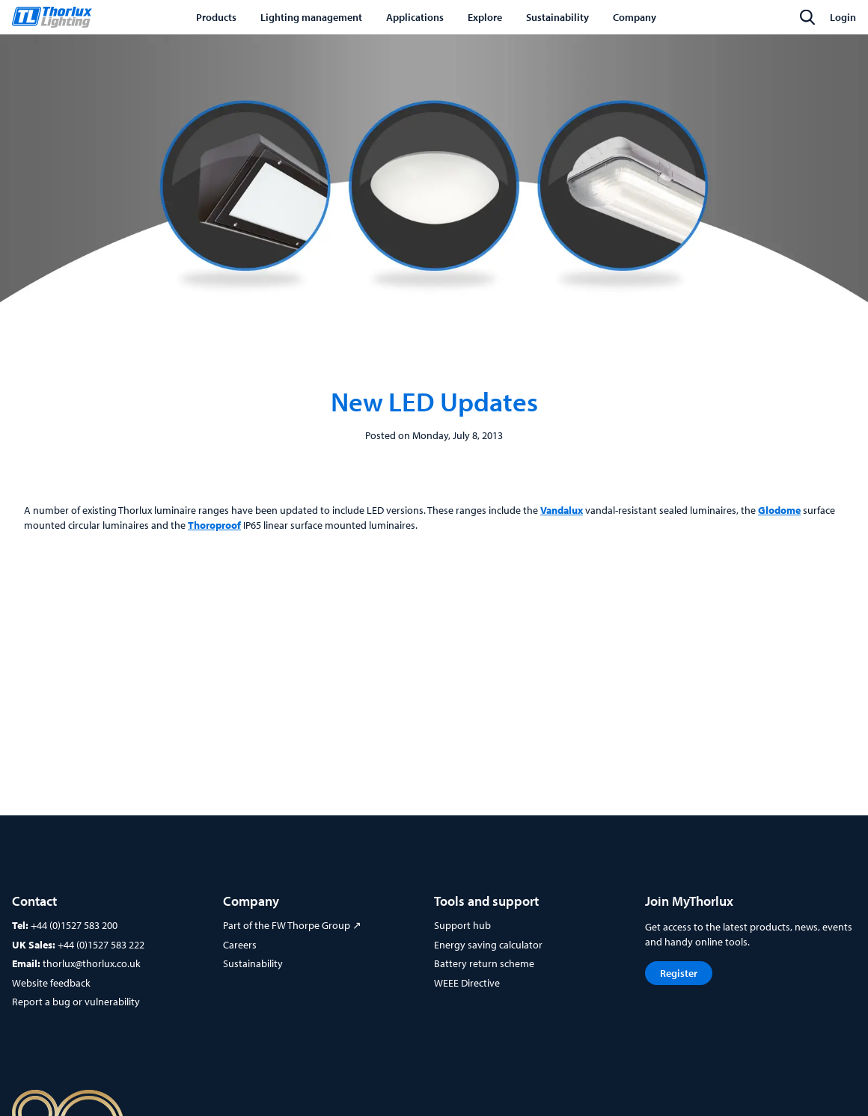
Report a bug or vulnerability (76, 1001)
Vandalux (561, 510)
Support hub (462, 925)
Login (843, 17)
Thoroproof (214, 525)
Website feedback (51, 983)
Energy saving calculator (488, 944)
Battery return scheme (484, 963)
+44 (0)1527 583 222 (101, 944)
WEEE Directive (467, 983)
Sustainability (253, 963)
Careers (240, 944)
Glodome (779, 510)
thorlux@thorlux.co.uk (92, 963)
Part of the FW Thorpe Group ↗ (292, 925)
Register (678, 973)
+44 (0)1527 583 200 (74, 925)
